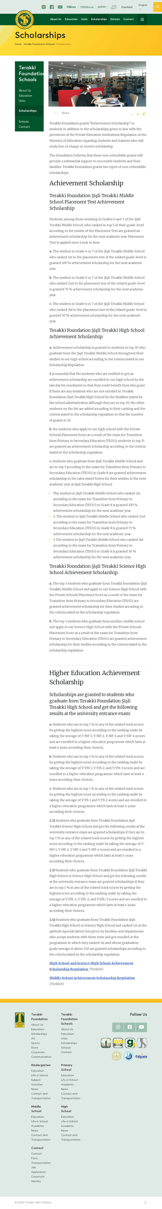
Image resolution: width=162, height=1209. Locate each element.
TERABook (87, 7)
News (34, 1089)
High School (66, 1109)
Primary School (66, 1068)
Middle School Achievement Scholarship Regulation (92, 979)
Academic (67, 1085)
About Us (55, 19)
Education (71, 19)
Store (34, 1048)
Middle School (36, 1109)
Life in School (39, 1076)
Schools (115, 19)
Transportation (41, 1163)
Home (18, 44)
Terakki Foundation (39, 1017)
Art (33, 1039)
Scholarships (99, 19)
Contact (127, 7)
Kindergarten (40, 1065)
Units (84, 19)
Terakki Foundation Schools (39, 44)
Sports (35, 1043)
